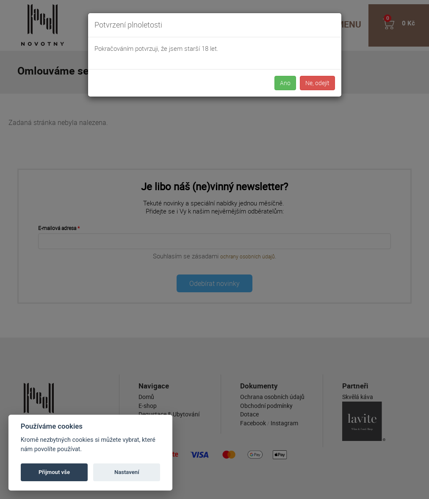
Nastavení (126, 472)
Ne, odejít (317, 83)
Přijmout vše (54, 472)
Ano (285, 83)
